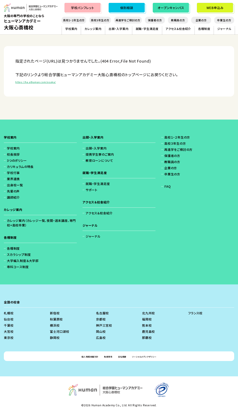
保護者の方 (155, 20)
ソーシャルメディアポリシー (153, 356)
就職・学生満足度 (147, 29)
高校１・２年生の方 (177, 137)
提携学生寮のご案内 (100, 154)
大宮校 (8, 331)
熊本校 (147, 325)
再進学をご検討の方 (128, 20)
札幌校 (8, 313)
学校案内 (71, 29)
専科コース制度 (18, 266)
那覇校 (147, 337)
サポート (91, 190)
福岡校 (147, 319)
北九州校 (148, 313)
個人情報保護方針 (79, 356)
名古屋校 (102, 313)
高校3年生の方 (100, 20)
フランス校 (195, 313)
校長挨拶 (13, 154)
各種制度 (204, 29)
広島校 (101, 337)
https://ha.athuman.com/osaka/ (46, 81)
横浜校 (55, 325)
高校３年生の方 (175, 143)
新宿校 (55, 313)
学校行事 (13, 172)
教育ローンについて (99, 160)
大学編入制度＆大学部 (23, 260)
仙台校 (8, 319)
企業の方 (201, 20)
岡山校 (101, 331)
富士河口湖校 (59, 331)
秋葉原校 (56, 319)
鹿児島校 (148, 331)
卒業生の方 (224, 20)
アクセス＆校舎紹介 (178, 29)
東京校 (8, 337)
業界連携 (13, 179)
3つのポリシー (17, 160)
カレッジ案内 (93, 29)
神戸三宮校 (104, 325)
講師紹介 (13, 197)
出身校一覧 (15, 185)
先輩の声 (13, 191)
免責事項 (103, 356)
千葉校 (8, 325)
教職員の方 (178, 20)
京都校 (101, 319)
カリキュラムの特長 (20, 166)
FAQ (167, 186)
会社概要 (122, 356)
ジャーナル (224, 29)
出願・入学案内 (119, 29)
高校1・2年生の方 (74, 20)
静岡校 (55, 337)
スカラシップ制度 (19, 254)
